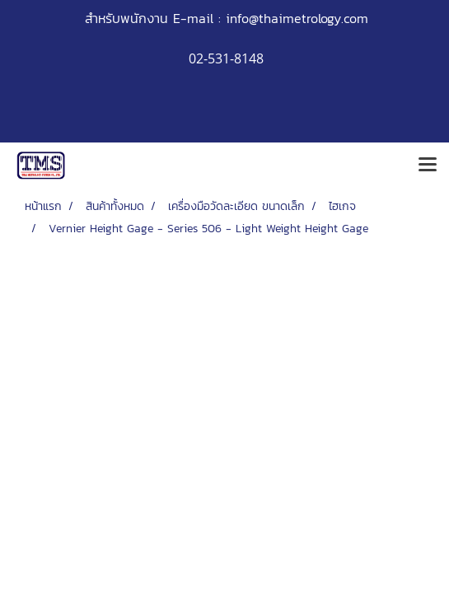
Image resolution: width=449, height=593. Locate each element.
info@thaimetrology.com (297, 18)
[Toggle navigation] (427, 165)
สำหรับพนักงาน (126, 18)
